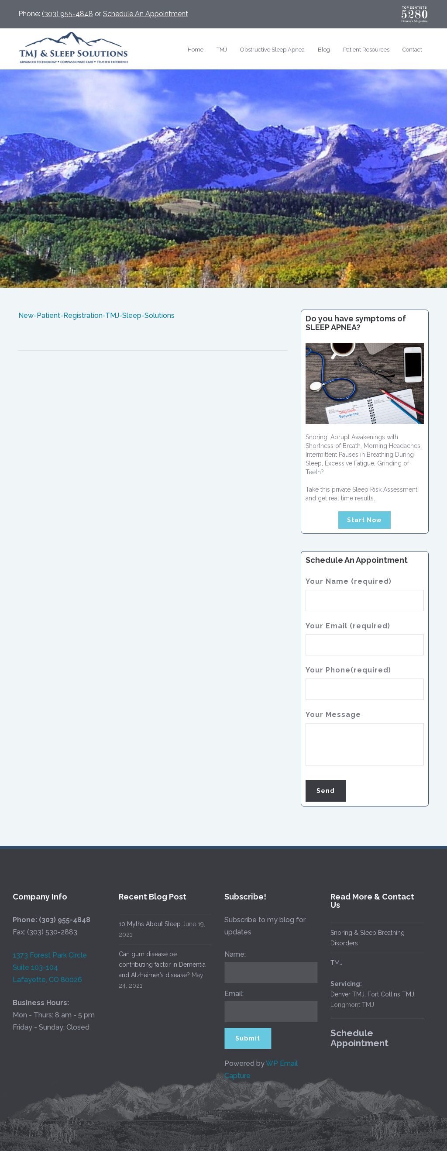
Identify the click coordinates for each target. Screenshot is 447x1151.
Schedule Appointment (357, 1037)
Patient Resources (366, 49)
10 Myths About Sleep (147, 923)
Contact (412, 49)
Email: (231, 993)
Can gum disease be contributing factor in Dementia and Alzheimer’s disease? (159, 965)
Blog (324, 49)
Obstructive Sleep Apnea (272, 49)
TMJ (222, 49)
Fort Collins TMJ (388, 994)
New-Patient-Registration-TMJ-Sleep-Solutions (96, 315)
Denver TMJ (345, 994)
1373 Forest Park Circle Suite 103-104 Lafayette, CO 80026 (47, 967)
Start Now (364, 520)
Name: (232, 954)
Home (195, 49)
